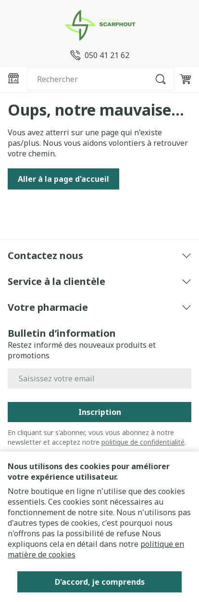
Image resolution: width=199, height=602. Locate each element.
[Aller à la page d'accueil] (99, 25)
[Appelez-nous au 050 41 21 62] (99, 55)
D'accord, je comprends (100, 582)
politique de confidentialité (143, 442)
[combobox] (100, 79)
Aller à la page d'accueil (63, 179)
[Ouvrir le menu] (13, 78)
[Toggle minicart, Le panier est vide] (185, 79)
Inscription (99, 412)
